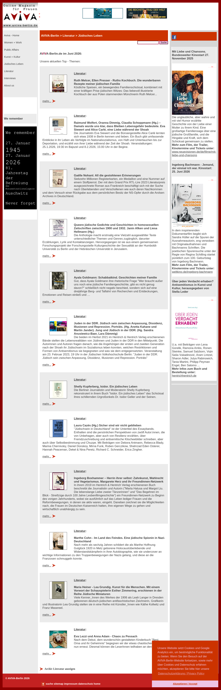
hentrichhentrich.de (184, 375)
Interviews (9, 78)
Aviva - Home (11, 35)
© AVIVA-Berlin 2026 (17, 678)
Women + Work (12, 42)
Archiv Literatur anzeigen (59, 668)
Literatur (8, 71)
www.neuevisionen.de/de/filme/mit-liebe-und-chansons (194, 153)
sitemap (58, 683)
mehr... (46, 101)
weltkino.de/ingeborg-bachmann (192, 271)
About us (8, 85)
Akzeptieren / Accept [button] (185, 683)
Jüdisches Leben (13, 64)
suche (49, 683)
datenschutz (85, 683)
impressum (71, 683)
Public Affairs (11, 49)
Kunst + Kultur (11, 56)
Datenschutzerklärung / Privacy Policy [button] (181, 673)
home (97, 683)
